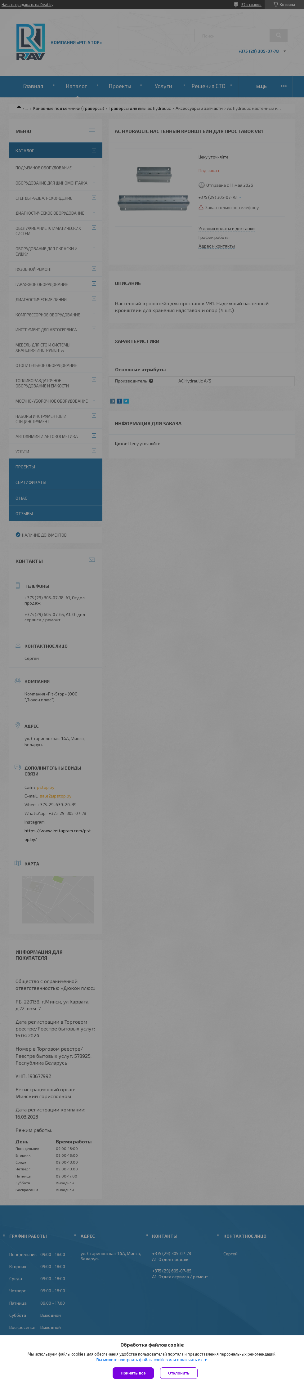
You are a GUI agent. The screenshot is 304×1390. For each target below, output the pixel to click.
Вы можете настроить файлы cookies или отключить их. (149, 1359)
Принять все (133, 1373)
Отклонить (179, 1373)
